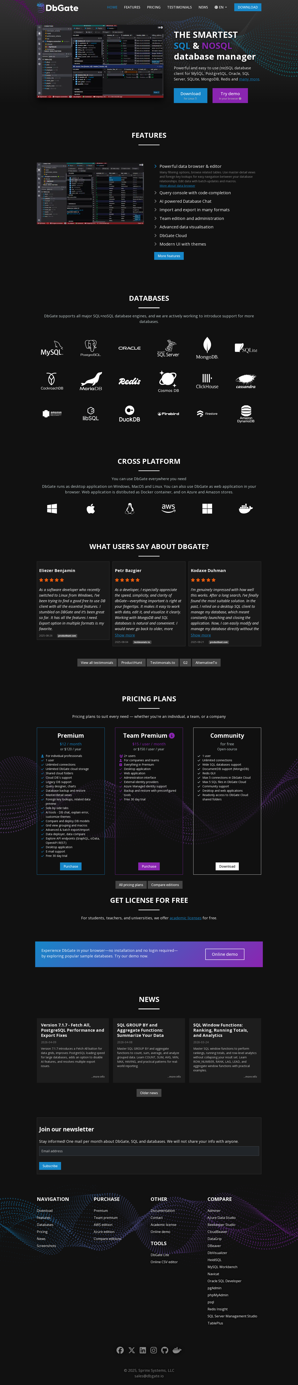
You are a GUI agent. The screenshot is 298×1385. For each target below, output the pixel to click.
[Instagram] (153, 1350)
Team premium (106, 1217)
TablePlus (215, 1323)
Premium (101, 1210)
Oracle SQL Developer (225, 1281)
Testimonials (179, 7)
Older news (149, 1093)
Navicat (213, 1274)
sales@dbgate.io (149, 1375)
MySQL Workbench (222, 1267)
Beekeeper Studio (221, 1224)
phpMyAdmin (218, 1295)
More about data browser (177, 186)
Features (132, 7)
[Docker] (177, 1350)
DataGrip (215, 1238)
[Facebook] (120, 1350)
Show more (125, 635)
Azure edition (104, 1231)
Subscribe (50, 1166)
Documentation (163, 1210)
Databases (45, 1224)
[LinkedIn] (143, 1350)
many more (249, 79)
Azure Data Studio (222, 1217)
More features (169, 256)
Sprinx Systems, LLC (156, 1370)
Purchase (71, 866)
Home (112, 7)
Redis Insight (218, 1309)
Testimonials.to (162, 662)
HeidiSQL (215, 1260)
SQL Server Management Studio (232, 1316)
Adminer (214, 1210)
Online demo (225, 954)
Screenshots (46, 1246)
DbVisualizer (217, 1253)
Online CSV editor (164, 1262)
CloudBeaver (217, 1231)
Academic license (163, 1224)
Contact (157, 1217)
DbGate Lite (160, 1255)
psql (211, 1302)
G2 (185, 662)
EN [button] (219, 7)
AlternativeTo (206, 662)
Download (248, 7)
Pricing (154, 7)
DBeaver (214, 1246)
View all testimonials (97, 662)
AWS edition (103, 1224)
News (203, 7)
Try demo (230, 96)
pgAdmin (214, 1288)
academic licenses (186, 917)
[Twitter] (131, 1350)
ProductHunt (131, 662)
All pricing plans (131, 885)
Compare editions (165, 885)
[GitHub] (165, 1350)
